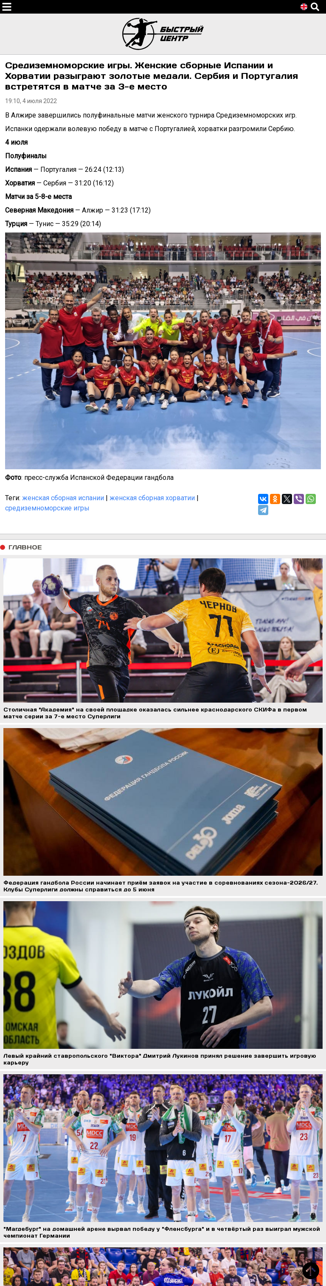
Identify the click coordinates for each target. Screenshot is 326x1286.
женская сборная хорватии (152, 498)
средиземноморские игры (47, 508)
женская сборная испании (63, 498)
